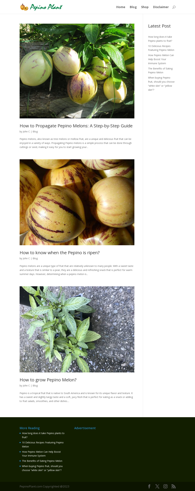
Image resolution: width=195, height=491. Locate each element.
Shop (145, 7)
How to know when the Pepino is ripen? (60, 252)
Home (120, 7)
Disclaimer (161, 7)
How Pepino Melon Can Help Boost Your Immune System (161, 59)
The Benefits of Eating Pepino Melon (42, 460)
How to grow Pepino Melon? (48, 380)
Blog (133, 7)
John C (26, 131)
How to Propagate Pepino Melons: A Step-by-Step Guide (76, 126)
